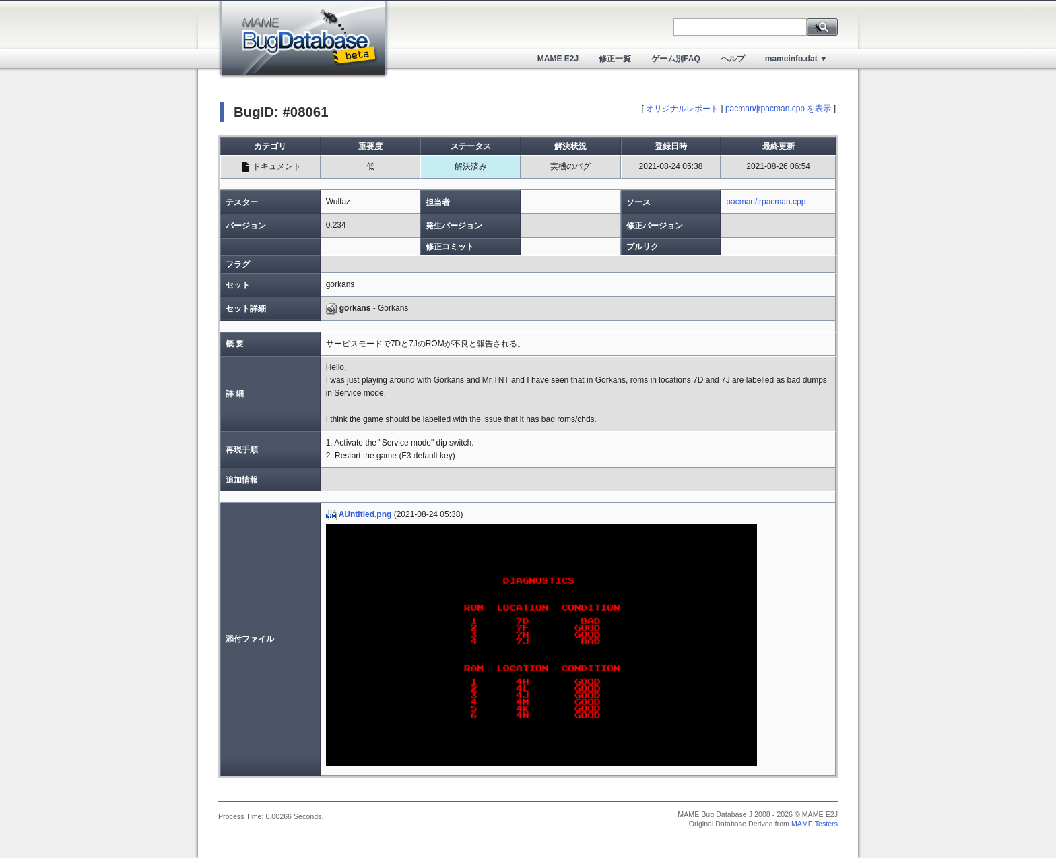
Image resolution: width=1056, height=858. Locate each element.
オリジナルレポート (682, 108)
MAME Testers (814, 824)
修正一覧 (615, 58)
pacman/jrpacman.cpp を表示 (778, 108)
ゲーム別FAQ (675, 58)
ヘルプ (733, 58)
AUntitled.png (359, 514)
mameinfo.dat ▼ (796, 58)
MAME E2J (558, 58)
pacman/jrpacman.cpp (765, 201)
